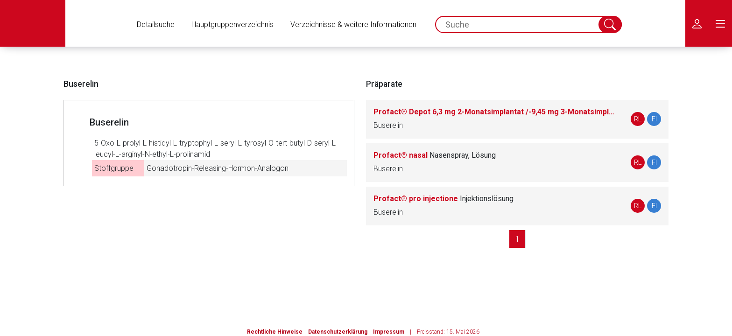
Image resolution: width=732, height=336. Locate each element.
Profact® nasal (434, 155)
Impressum (388, 332)
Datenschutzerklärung (337, 332)
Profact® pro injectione (443, 198)
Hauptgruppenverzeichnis (232, 24)
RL (638, 119)
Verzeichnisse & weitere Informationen (353, 24)
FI (654, 119)
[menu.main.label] (720, 23)
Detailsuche (156, 24)
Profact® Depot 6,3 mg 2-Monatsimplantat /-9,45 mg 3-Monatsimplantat (494, 111)
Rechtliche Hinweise (275, 332)
